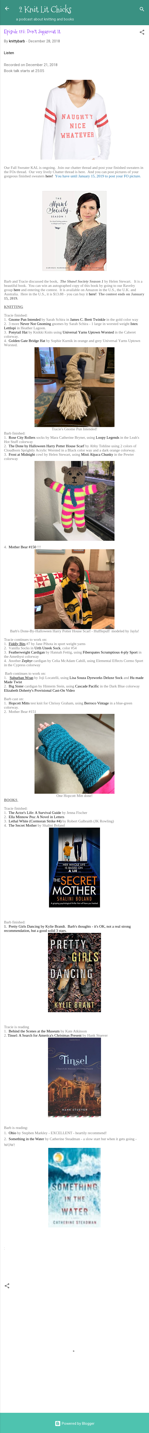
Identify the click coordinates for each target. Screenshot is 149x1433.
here (17, 290)
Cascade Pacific (87, 686)
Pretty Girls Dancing (24, 926)
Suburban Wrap (22, 678)
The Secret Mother (22, 825)
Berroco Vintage (96, 703)
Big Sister (16, 686)
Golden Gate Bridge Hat (27, 341)
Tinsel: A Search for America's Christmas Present (45, 1035)
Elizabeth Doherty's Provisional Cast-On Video (39, 690)
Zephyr (27, 661)
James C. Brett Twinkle (88, 320)
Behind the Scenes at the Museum (34, 1031)
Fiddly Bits (17, 644)
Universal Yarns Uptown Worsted (88, 332)
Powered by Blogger (74, 1423)
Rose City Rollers (22, 438)
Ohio (12, 1133)
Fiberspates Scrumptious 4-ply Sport (110, 652)
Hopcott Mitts (19, 703)
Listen (9, 53)
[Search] (142, 10)
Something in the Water (26, 1139)
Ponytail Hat (18, 332)
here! (49, 176)
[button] (142, 33)
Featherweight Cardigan (27, 652)
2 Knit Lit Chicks (45, 9)
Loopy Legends (107, 438)
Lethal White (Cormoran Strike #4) (35, 821)
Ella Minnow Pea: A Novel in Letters (36, 817)
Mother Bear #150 (22, 547)
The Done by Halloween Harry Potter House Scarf (46, 446)
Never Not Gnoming (35, 324)
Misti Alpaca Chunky (97, 454)
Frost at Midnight (22, 454)
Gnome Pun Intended (24, 320)
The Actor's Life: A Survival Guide (34, 813)
